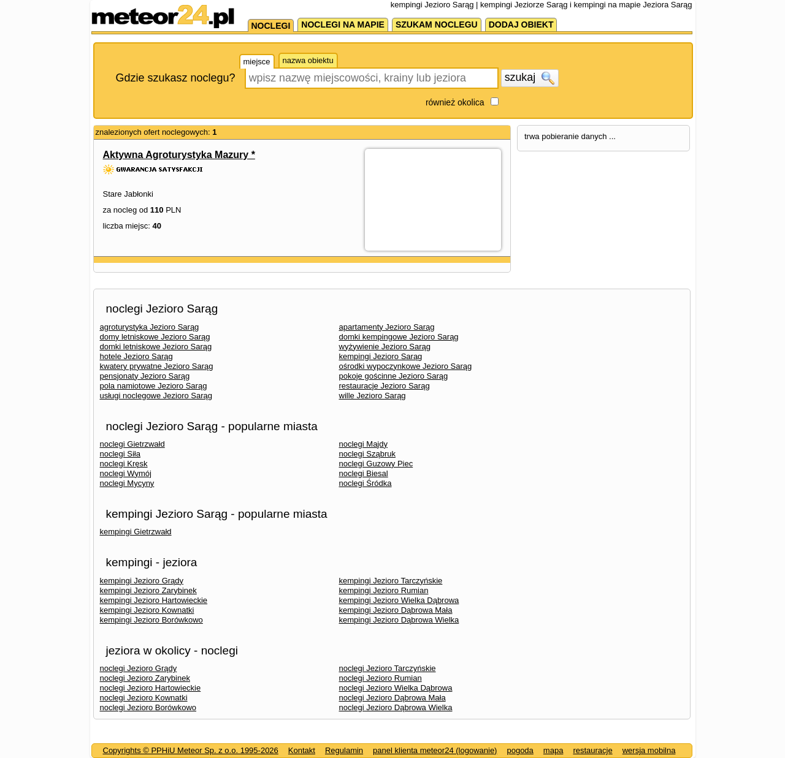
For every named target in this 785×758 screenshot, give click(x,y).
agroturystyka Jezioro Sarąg (149, 327)
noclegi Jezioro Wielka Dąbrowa (396, 687)
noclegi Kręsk (124, 463)
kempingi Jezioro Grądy (142, 580)
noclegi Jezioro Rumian (380, 678)
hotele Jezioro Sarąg (136, 356)
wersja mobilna (649, 750)
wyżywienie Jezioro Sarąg (385, 346)
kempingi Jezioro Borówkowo (151, 619)
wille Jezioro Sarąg (372, 395)
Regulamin (344, 750)
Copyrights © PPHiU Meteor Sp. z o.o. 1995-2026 (190, 750)
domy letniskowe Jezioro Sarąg (155, 336)
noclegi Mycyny (127, 483)
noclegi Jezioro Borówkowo (148, 707)
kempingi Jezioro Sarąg (381, 356)
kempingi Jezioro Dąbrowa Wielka (399, 619)
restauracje (592, 750)
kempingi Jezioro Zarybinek (148, 590)
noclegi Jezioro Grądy (138, 668)
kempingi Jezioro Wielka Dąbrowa (399, 600)
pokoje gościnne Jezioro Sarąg (393, 376)
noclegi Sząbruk (367, 453)
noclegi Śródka (365, 483)
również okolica (455, 102)
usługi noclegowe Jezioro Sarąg (156, 395)
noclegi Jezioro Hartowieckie (150, 687)
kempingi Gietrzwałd (136, 531)
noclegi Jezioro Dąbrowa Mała (392, 697)
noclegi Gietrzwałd (132, 444)
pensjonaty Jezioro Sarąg (145, 376)
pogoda (520, 750)
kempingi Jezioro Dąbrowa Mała (396, 610)
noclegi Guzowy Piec (376, 463)
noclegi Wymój (125, 473)
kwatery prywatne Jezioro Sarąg (156, 366)
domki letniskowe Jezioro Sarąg (156, 346)
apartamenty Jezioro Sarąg (387, 327)
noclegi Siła (120, 453)
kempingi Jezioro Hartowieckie (154, 600)
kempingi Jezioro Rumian (384, 590)
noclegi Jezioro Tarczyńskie (387, 668)
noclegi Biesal (363, 473)
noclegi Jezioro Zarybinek (145, 678)
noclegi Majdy (363, 444)
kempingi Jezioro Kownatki (147, 610)
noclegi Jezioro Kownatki (144, 697)
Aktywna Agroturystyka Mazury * (179, 155)
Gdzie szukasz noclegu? (176, 78)
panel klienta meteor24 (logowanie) (435, 750)
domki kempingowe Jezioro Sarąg (399, 336)
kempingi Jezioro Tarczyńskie (391, 580)
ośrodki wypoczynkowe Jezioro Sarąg (405, 366)
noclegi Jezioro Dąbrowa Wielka (396, 707)
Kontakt (301, 750)
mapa (553, 750)
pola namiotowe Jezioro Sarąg (153, 385)
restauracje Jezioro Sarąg (384, 385)
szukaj (530, 78)
